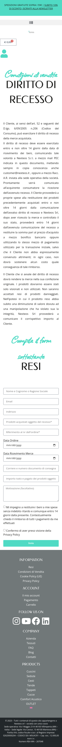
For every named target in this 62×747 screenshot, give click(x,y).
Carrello (31, 605)
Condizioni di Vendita (31, 572)
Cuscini (31, 671)
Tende (31, 685)
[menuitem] (31, 707)
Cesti (31, 681)
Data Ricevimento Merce (18, 453)
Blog (31, 652)
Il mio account (31, 595)
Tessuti (31, 643)
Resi (31, 567)
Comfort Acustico (30, 699)
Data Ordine (10, 440)
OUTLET (31, 704)
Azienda (31, 638)
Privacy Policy (31, 581)
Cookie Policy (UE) (31, 576)
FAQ (31, 648)
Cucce (31, 694)
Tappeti (31, 690)
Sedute (31, 676)
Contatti (31, 657)
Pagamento (31, 600)
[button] (31, 22)
